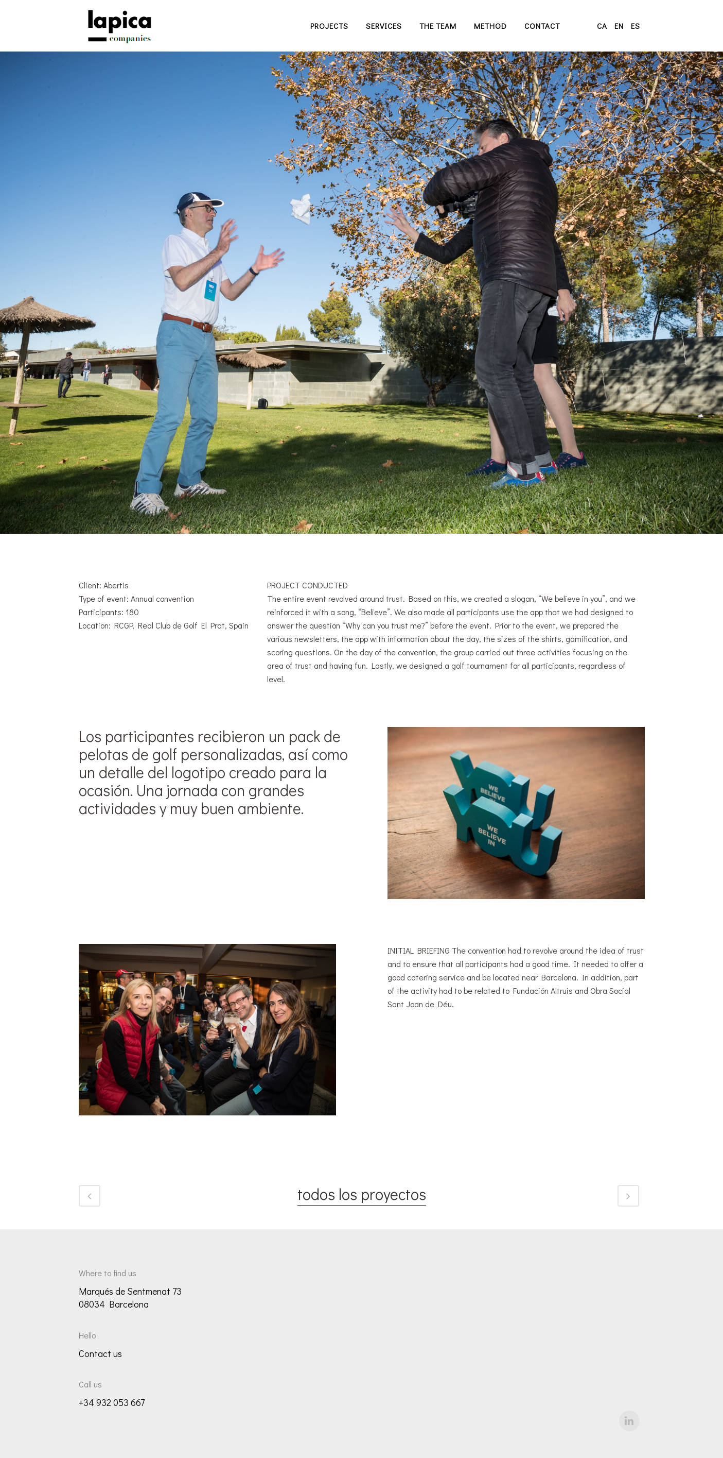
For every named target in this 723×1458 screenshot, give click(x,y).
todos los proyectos (361, 1194)
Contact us (100, 1353)
